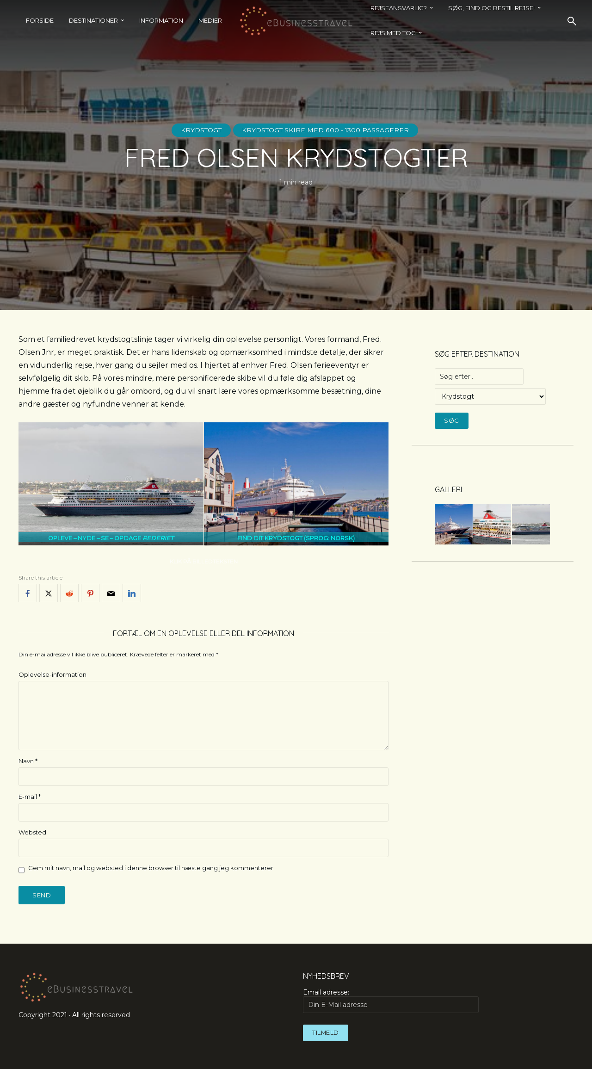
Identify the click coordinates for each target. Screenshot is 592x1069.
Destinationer (93, 20)
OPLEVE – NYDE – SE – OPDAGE (110, 538)
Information (161, 20)
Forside (40, 20)
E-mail (29, 796)
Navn (27, 761)
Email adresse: (391, 1000)
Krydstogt (201, 130)
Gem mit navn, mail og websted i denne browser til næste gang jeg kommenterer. (151, 867)
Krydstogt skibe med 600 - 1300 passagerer (326, 130)
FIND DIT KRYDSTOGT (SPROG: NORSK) (296, 538)
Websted (32, 832)
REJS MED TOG (393, 33)
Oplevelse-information (52, 674)
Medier (210, 20)
